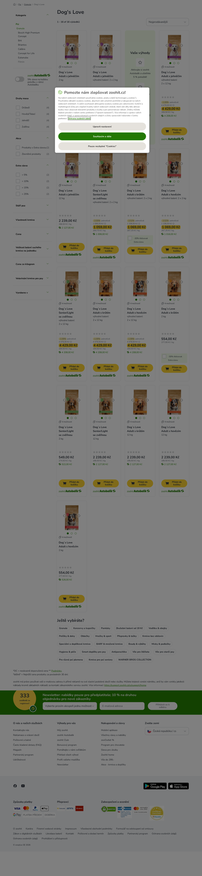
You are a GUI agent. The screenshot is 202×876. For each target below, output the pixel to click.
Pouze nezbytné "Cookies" (102, 146)
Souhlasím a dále (102, 136)
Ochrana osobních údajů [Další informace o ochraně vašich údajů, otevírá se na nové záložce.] (79, 118)
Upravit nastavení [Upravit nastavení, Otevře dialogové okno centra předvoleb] (102, 126)
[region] (102, 120)
